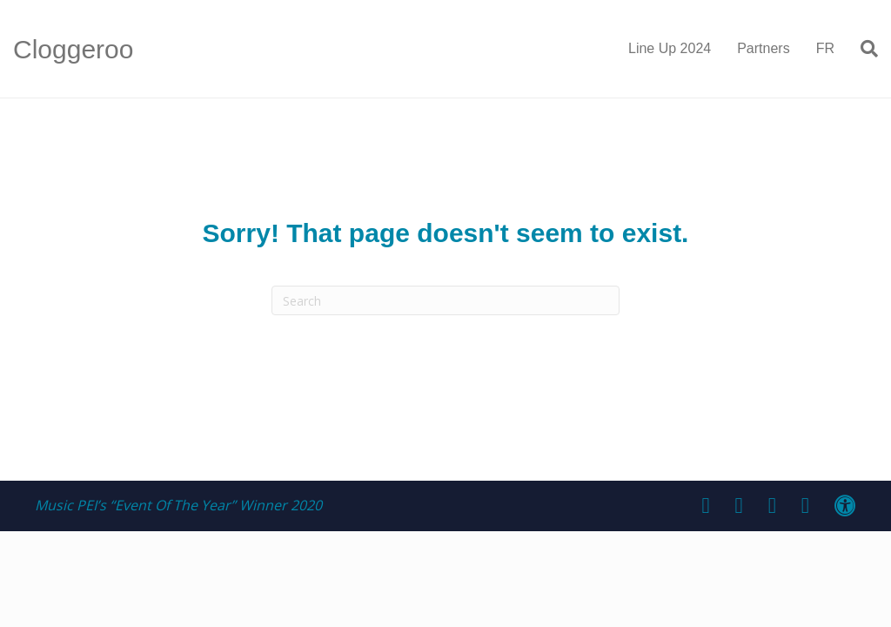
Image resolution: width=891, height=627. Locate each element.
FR (825, 48)
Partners (763, 48)
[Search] (862, 49)
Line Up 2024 (669, 48)
